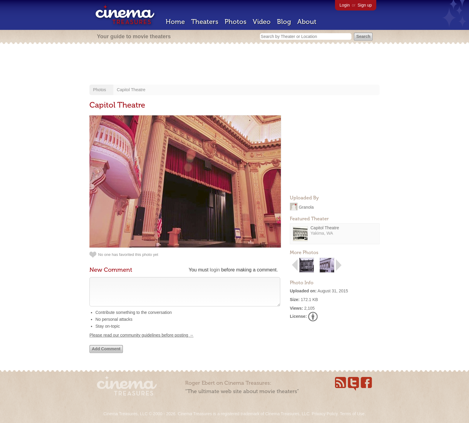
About (306, 22)
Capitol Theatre (131, 89)
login (215, 269)
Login (344, 5)
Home (175, 22)
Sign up (365, 5)
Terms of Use (352, 413)
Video (262, 22)
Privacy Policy (324, 413)
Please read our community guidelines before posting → (141, 341)
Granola (306, 206)
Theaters (204, 22)
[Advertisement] (234, 64)
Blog (284, 22)
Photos (235, 22)
